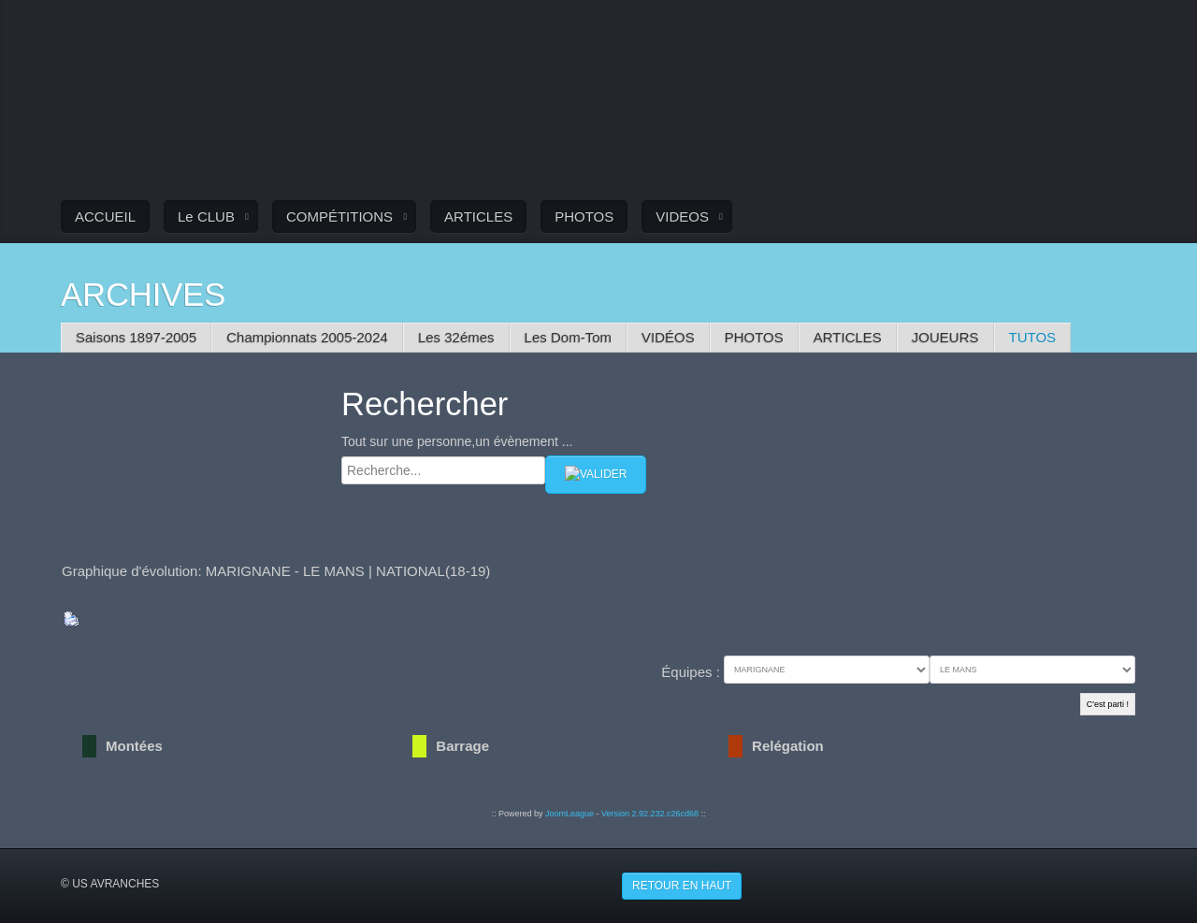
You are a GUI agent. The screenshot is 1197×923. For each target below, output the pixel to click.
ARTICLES (478, 216)
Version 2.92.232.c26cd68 (650, 813)
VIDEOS (682, 216)
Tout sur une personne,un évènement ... (457, 441)
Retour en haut (681, 885)
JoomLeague (569, 813)
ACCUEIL (105, 216)
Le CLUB (206, 216)
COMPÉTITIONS (339, 216)
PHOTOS (584, 216)
